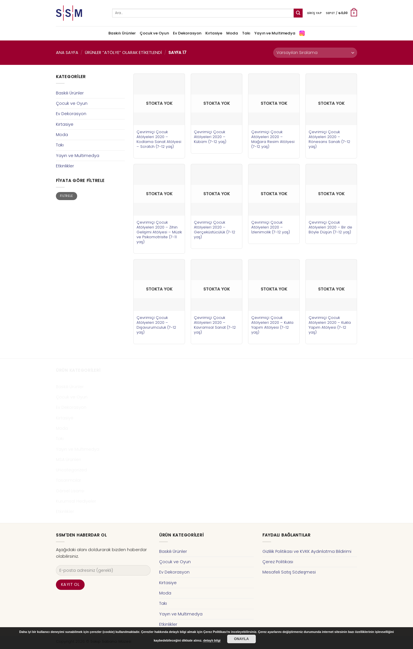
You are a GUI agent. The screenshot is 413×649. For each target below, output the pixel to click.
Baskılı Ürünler (122, 33)
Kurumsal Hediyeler (76, 501)
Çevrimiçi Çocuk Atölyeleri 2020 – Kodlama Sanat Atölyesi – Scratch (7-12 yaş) (159, 139)
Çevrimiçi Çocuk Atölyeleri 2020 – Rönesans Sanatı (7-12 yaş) (329, 139)
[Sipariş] (315, 53)
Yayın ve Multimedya (274, 33)
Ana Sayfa (67, 52)
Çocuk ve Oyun (154, 33)
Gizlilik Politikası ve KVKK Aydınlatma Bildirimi (306, 551)
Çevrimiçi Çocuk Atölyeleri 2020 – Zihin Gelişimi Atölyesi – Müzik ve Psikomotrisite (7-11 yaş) (159, 232)
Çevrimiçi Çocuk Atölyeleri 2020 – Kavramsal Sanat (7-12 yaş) (215, 325)
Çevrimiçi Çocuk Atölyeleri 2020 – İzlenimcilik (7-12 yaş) (270, 227)
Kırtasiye (213, 33)
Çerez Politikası (277, 562)
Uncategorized (71, 470)
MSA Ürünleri (68, 459)
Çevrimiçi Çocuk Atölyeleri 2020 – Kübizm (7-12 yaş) (210, 136)
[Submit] (298, 13)
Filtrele (66, 196)
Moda (232, 33)
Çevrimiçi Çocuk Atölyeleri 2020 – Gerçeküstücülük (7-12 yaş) (214, 229)
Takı (246, 33)
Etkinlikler (65, 166)
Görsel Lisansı (70, 491)
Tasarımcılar (68, 480)
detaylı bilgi (212, 640)
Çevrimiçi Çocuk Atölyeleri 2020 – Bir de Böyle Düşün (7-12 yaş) (330, 227)
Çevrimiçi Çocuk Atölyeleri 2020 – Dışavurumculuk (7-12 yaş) (156, 325)
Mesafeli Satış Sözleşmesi (289, 572)
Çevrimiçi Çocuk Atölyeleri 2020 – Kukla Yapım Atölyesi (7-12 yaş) (272, 325)
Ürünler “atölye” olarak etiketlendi (123, 52)
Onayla (241, 639)
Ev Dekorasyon (187, 33)
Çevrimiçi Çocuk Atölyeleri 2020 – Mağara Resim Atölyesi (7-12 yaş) (273, 139)
